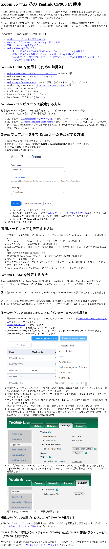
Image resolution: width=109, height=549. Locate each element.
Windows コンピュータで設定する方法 (26, 39)
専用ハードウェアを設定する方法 (24, 45)
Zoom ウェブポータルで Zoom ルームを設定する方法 (33, 42)
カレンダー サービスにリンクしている (67, 213)
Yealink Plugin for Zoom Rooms (21, 82)
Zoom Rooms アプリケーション (38, 119)
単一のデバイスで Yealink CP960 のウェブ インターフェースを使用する (48, 51)
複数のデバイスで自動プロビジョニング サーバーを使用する (43, 54)
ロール (41, 97)
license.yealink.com (16, 324)
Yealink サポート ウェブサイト (23, 526)
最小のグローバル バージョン (51, 85)
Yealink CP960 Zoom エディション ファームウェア (32, 73)
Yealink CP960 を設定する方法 (22, 48)
